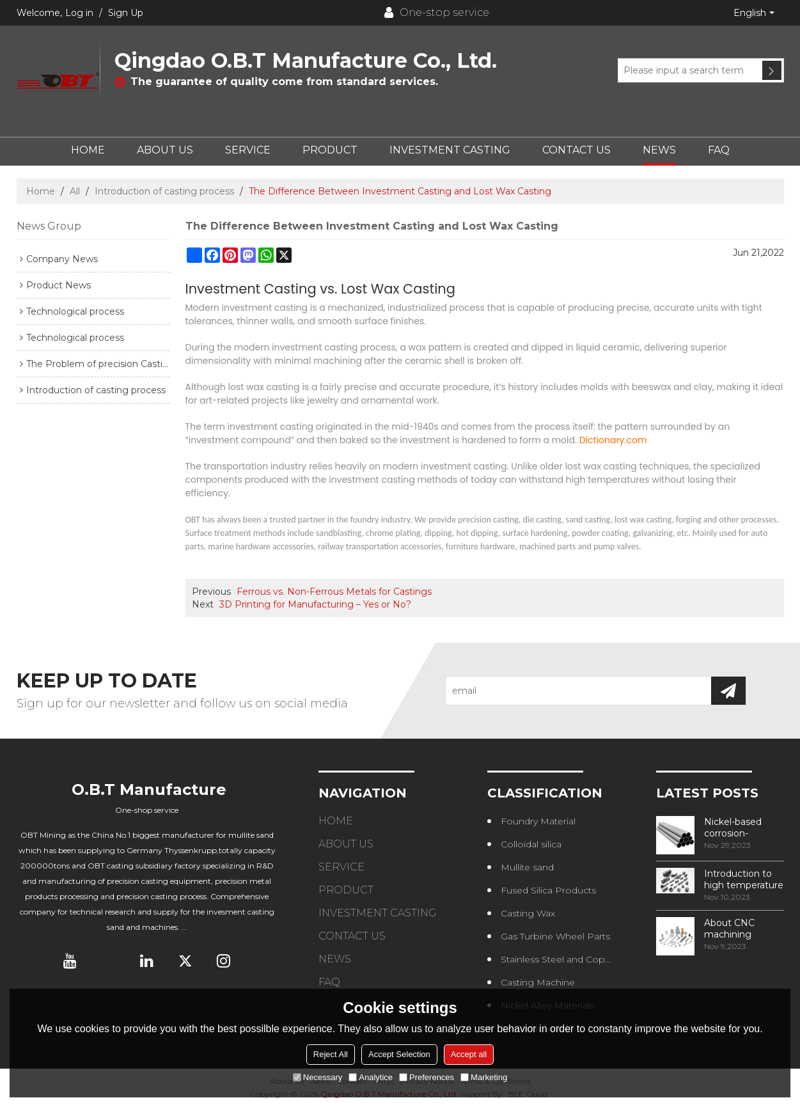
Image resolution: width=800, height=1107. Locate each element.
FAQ (719, 150)
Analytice (371, 1077)
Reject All (330, 1054)
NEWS (659, 150)
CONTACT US (576, 150)
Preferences (426, 1077)
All (75, 191)
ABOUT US (165, 150)
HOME (88, 150)
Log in (79, 13)
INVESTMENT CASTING (449, 150)
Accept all (469, 1054)
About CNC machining (729, 928)
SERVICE (248, 150)
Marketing (483, 1077)
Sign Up (125, 13)
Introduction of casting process (164, 191)
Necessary (317, 1077)
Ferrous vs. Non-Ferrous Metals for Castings (334, 591)
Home (40, 191)
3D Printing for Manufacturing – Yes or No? (315, 604)
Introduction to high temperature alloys (743, 879)
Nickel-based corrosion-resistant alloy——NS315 (743, 827)
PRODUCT (329, 150)
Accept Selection (399, 1054)
